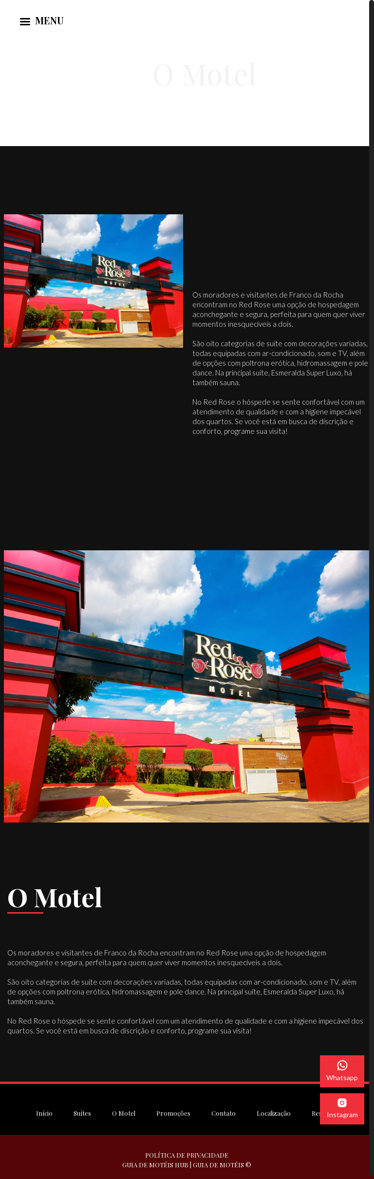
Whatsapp (342, 1071)
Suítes (82, 1111)
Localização (274, 1111)
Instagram (342, 1108)
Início (44, 1111)
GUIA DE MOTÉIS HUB (155, 1163)
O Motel (123, 1111)
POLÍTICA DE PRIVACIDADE (186, 1153)
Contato (223, 1111)
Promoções (173, 1111)
